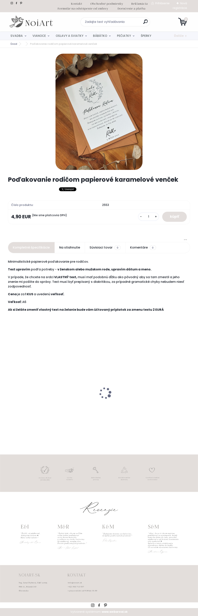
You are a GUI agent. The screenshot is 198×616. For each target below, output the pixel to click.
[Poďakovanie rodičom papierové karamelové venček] (99, 112)
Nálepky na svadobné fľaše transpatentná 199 (31, 404)
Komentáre (143, 247)
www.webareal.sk (115, 612)
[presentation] (10, 387)
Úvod (13, 44)
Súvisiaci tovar (105, 247)
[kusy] (148, 216)
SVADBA (16, 36)
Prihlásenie (162, 3)
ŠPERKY (146, 36)
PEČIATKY (124, 36)
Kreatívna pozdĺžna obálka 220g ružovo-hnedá (158, 404)
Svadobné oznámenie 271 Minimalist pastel (91, 403)
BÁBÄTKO (100, 36)
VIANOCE (39, 36)
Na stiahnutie (69, 247)
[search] (145, 23)
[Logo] (31, 22)
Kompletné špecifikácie (31, 247)
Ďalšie (179, 36)
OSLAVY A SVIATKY (69, 36)
